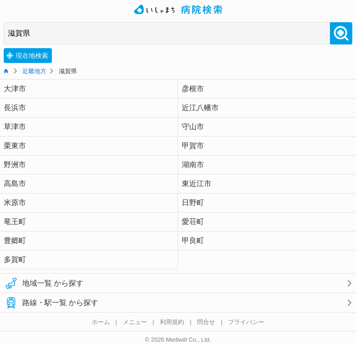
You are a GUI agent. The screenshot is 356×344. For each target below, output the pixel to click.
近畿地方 (34, 71)
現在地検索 (27, 55)
